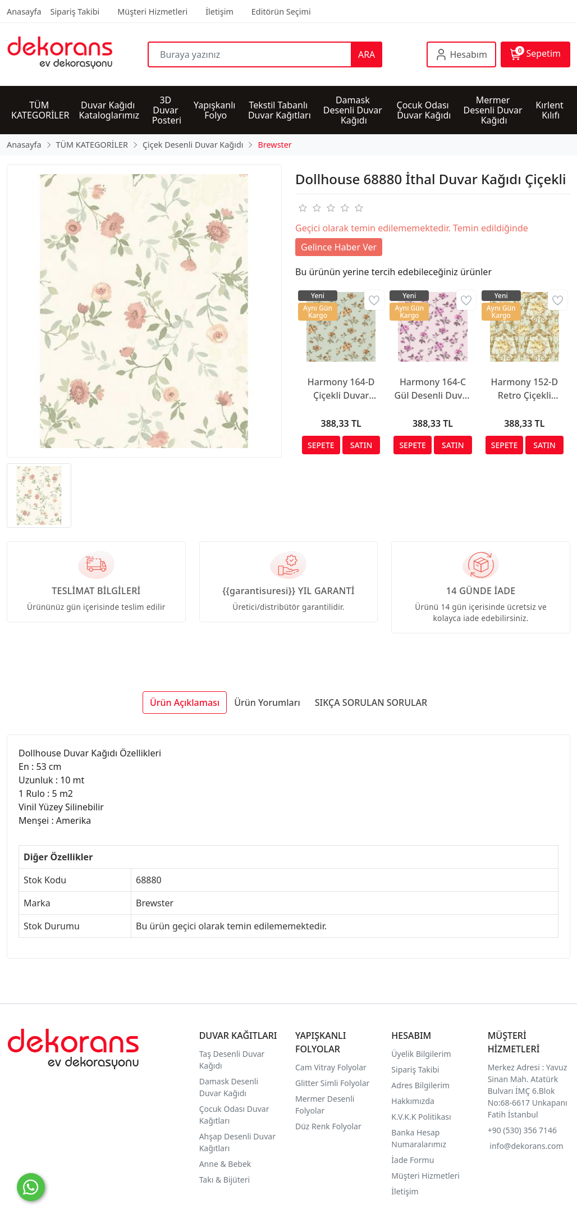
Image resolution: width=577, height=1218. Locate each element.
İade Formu (412, 1160)
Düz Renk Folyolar (328, 1126)
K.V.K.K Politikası (422, 1116)
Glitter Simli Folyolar (332, 1083)
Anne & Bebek (225, 1163)
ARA (366, 54)
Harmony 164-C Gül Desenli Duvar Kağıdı (433, 389)
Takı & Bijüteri (224, 1179)
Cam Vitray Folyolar (331, 1067)
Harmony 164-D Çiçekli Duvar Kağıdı (341, 389)
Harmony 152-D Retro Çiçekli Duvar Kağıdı (524, 389)
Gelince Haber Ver (339, 247)
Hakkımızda (412, 1101)
